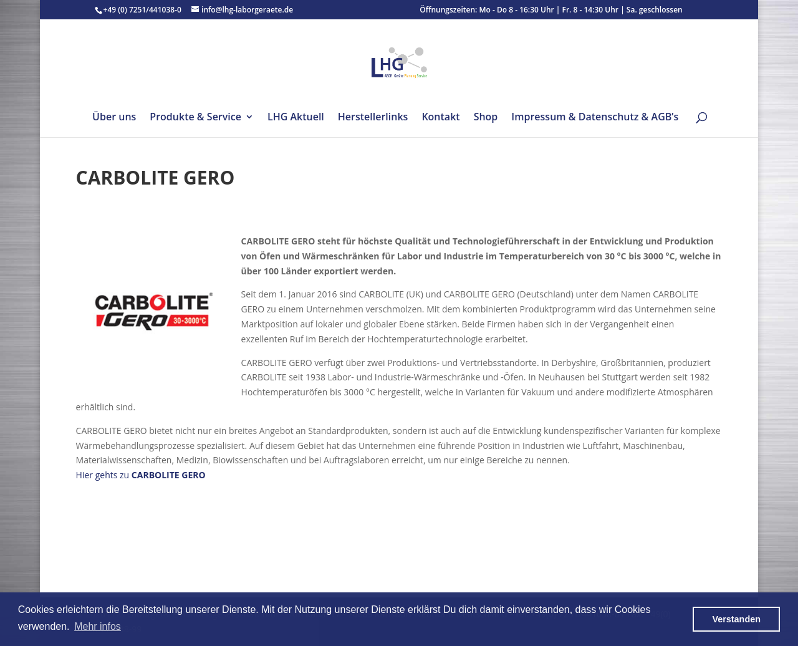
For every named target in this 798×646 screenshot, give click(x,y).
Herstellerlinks (373, 117)
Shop (486, 117)
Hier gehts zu (141, 475)
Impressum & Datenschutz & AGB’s (594, 117)
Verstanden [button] (736, 619)
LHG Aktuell (295, 117)
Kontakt (440, 117)
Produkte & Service (195, 117)
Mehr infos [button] (97, 626)
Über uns (114, 117)
